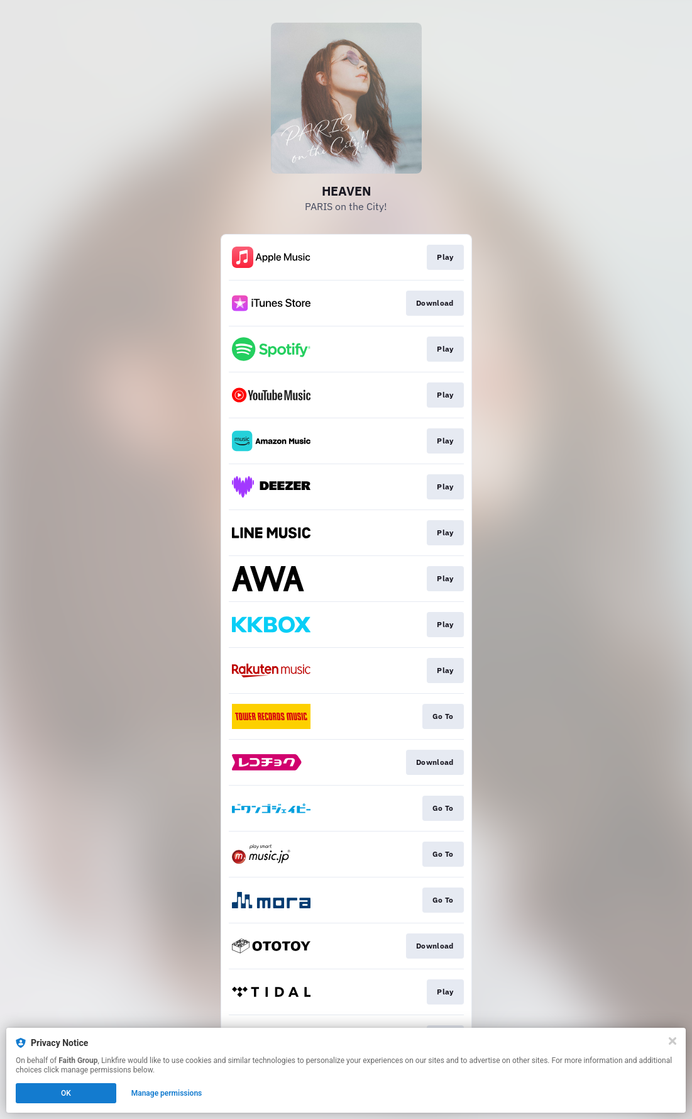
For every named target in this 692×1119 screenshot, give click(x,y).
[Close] (672, 1041)
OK (66, 1093)
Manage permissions (166, 1093)
